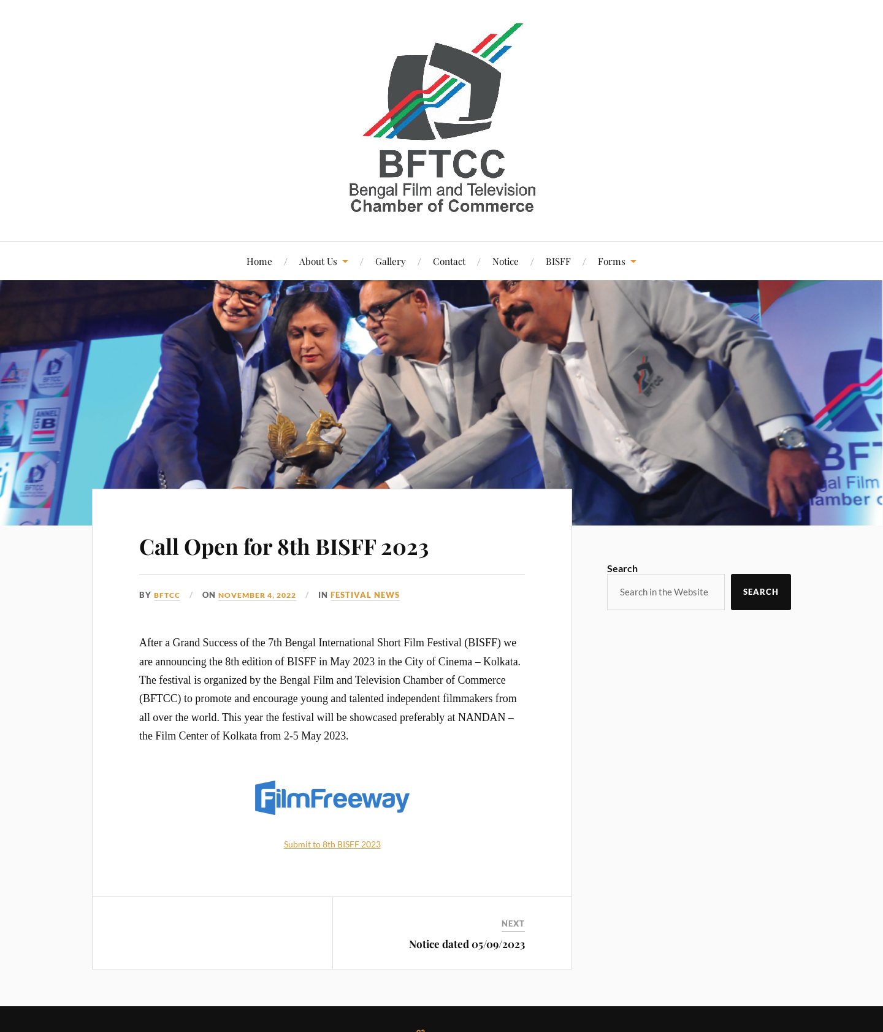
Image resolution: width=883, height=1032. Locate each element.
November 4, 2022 (263, 595)
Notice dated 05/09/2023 (467, 943)
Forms (611, 260)
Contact (449, 260)
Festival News (375, 595)
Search (622, 568)
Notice (505, 260)
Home (259, 260)
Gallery (390, 260)
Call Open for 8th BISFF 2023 (320, 544)
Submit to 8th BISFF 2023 (332, 843)
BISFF (558, 260)
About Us (318, 260)
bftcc (168, 595)
